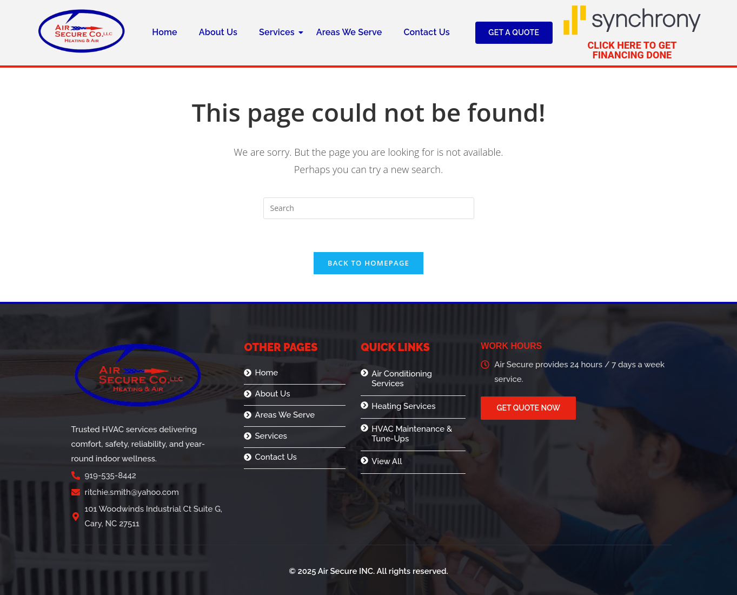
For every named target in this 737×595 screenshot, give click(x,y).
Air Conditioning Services (401, 378)
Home (164, 32)
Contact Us (426, 32)
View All (386, 461)
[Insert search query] (368, 208)
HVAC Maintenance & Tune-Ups (411, 434)
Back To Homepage (368, 263)
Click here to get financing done (632, 50)
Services (279, 32)
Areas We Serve (349, 32)
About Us (218, 32)
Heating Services (403, 406)
